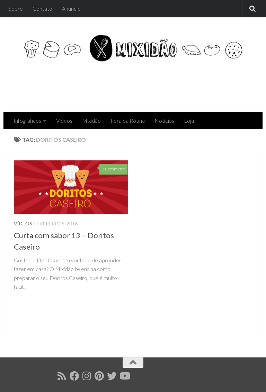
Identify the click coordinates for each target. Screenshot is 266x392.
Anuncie (71, 8)
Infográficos (27, 120)
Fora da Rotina (127, 120)
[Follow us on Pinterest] (99, 376)
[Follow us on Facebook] (74, 376)
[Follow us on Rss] (62, 376)
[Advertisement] (126, 84)
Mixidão (91, 120)
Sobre (15, 8)
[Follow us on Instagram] (87, 376)
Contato (42, 8)
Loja (189, 120)
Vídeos (64, 120)
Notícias (164, 120)
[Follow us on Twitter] (112, 376)
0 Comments (113, 168)
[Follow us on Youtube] (124, 376)
